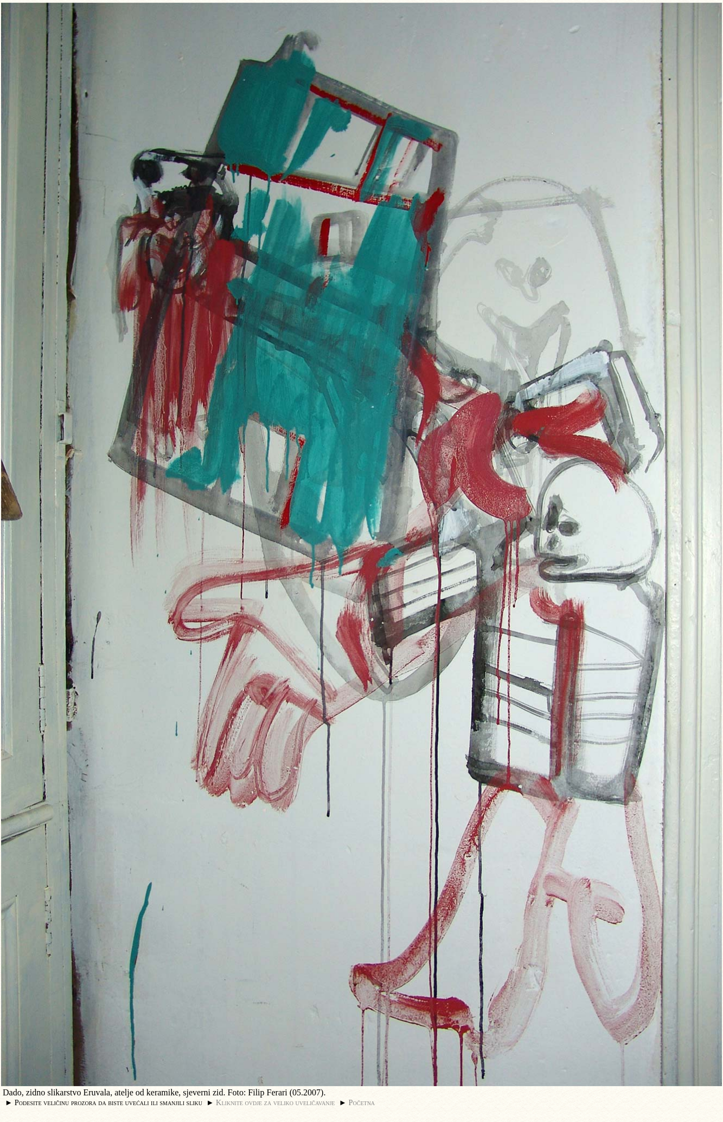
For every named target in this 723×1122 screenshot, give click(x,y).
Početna (362, 1102)
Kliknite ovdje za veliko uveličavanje (275, 1102)
